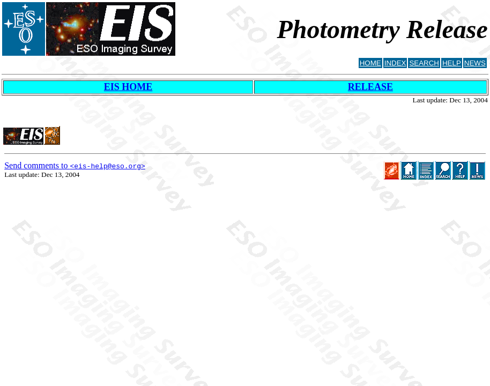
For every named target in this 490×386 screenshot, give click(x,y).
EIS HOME (128, 86)
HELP (451, 63)
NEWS (475, 63)
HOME (370, 63)
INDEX (395, 63)
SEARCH (424, 63)
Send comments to (74, 165)
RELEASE (370, 86)
